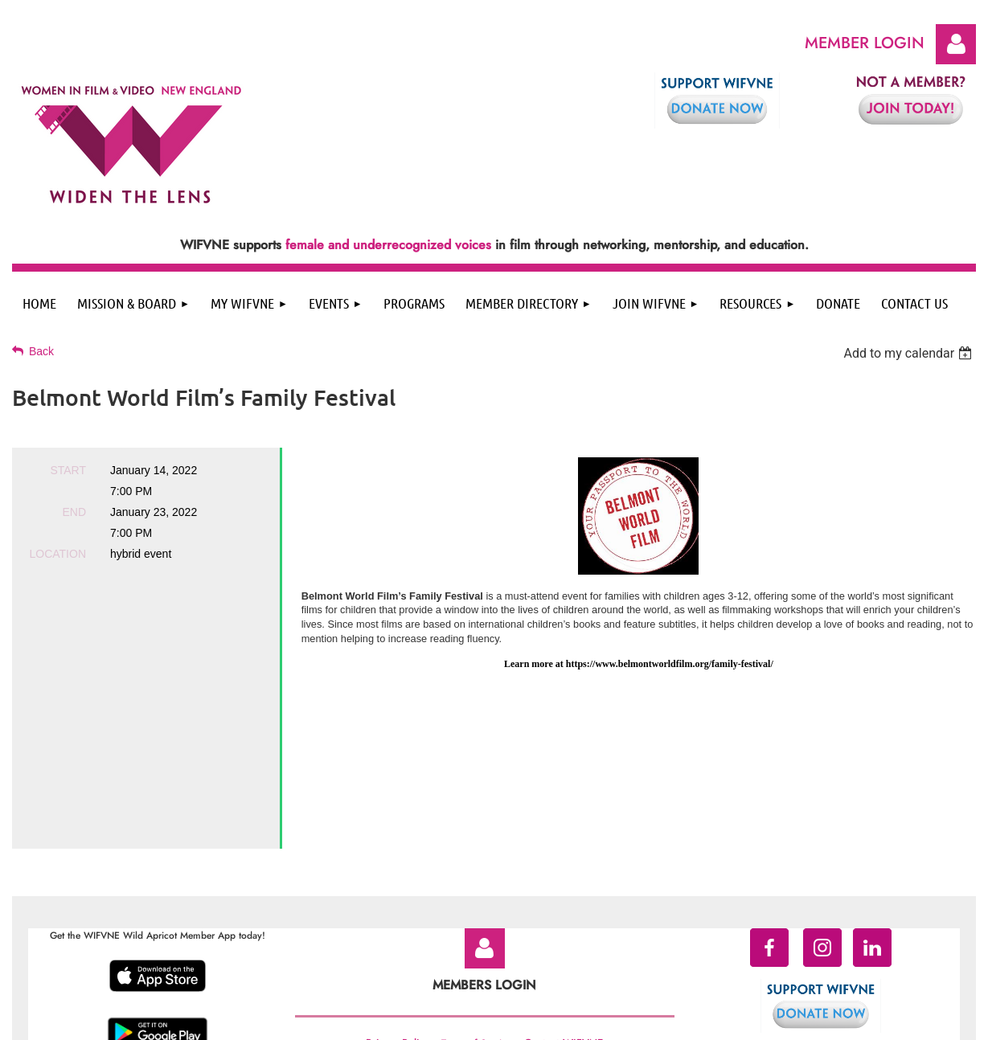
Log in (956, 44)
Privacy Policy (397, 901)
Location (57, 553)
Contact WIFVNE (563, 901)
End (74, 512)
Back (41, 351)
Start (68, 470)
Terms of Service (476, 902)
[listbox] (909, 353)
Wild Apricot (845, 1020)
